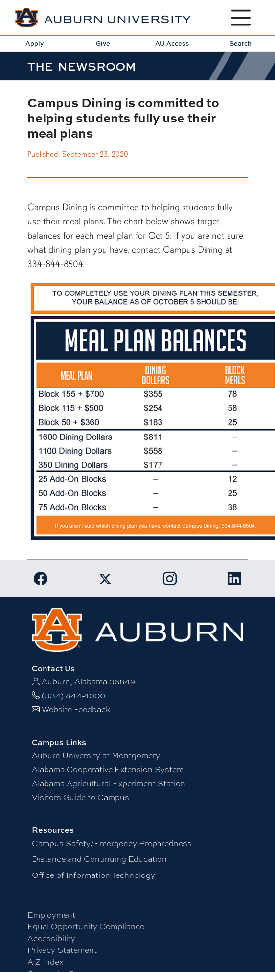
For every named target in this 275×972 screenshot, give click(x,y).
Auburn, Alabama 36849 (88, 682)
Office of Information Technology (93, 875)
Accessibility (51, 938)
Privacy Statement (62, 950)
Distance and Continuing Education (99, 859)
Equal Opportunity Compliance (85, 927)
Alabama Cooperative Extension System (107, 769)
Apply (34, 43)
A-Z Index (45, 962)
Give (103, 43)
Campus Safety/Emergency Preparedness (112, 843)
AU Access (172, 43)
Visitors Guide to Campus (80, 797)
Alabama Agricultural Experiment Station (108, 783)
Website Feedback (76, 710)
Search (240, 43)
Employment (51, 915)
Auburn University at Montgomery (96, 756)
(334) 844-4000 (73, 695)
